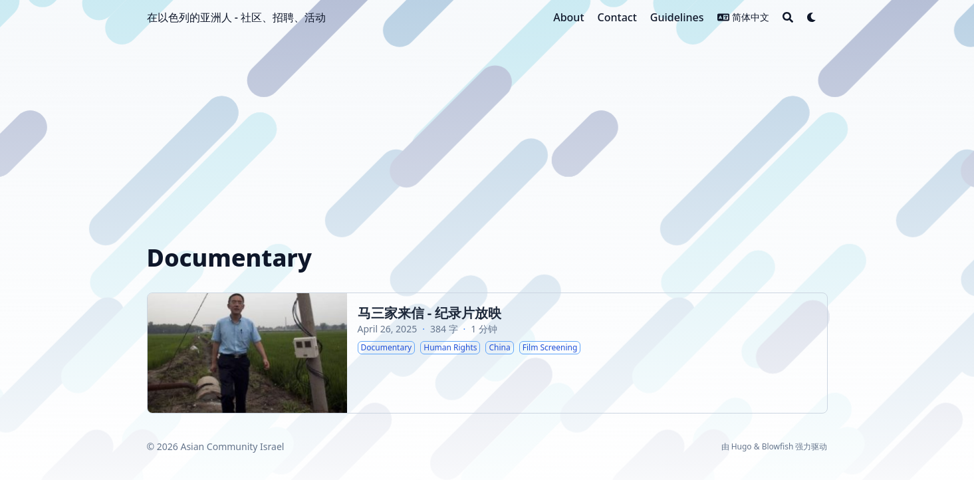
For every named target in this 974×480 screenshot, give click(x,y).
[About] (568, 17)
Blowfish (778, 446)
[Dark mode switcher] (811, 17)
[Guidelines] (677, 17)
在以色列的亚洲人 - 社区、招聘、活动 (236, 17)
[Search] (788, 17)
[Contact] (617, 17)
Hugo (741, 446)
